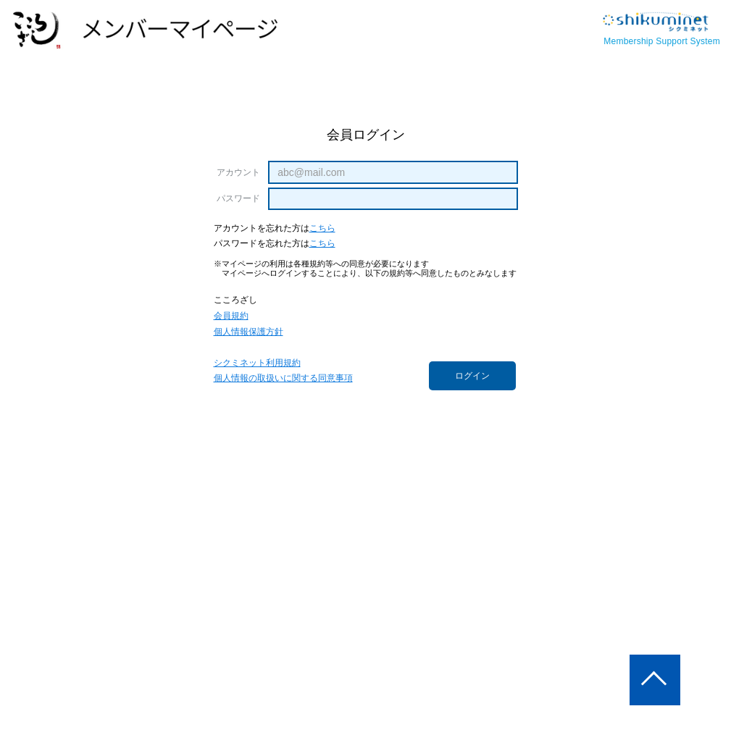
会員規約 (231, 316)
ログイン (472, 376)
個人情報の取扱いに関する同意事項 (283, 378)
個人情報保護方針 (248, 332)
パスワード (239, 198)
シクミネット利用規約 (257, 363)
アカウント (239, 172)
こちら (322, 228)
